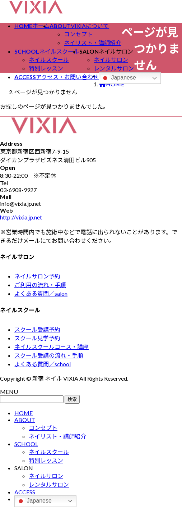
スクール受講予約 (37, 329)
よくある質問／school (42, 363)
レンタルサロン (114, 68)
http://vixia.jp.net (21, 217)
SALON (23, 467)
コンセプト (78, 34)
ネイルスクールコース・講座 (51, 346)
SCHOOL (26, 443)
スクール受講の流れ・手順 (48, 355)
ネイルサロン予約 (37, 276)
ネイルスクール (49, 59)
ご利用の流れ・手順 (40, 284)
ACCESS (24, 492)
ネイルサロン (111, 59)
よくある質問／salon (40, 293)
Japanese (118, 78)
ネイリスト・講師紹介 (92, 42)
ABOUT (24, 419)
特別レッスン (46, 68)
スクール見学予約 (37, 338)
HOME (23, 412)
